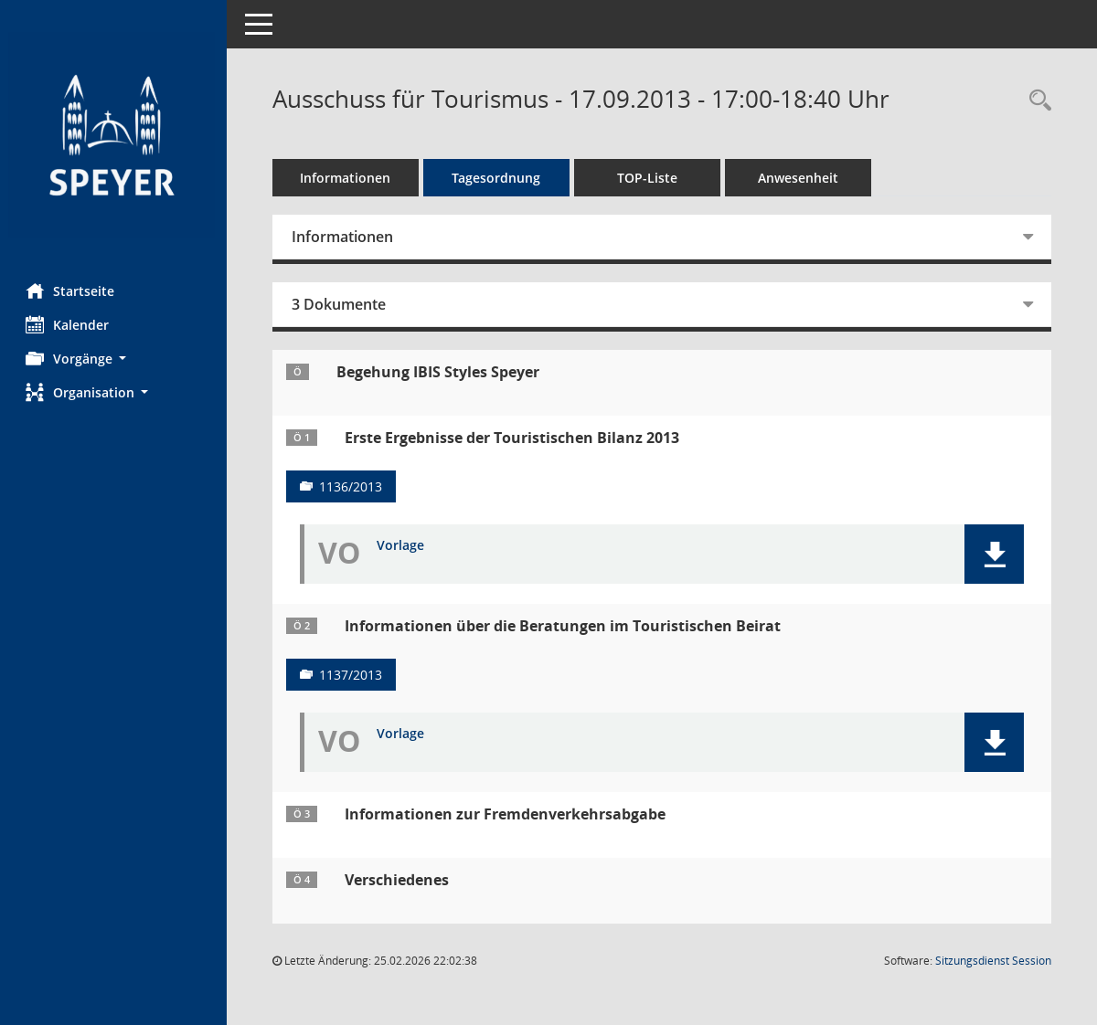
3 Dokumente (340, 304)
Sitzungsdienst (993, 960)
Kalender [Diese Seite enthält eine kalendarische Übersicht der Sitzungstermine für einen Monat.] (69, 324)
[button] (114, 358)
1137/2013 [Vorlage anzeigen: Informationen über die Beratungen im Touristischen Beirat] (352, 674)
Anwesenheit (800, 177)
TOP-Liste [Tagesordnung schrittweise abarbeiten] (649, 177)
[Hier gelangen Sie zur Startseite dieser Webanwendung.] (114, 135)
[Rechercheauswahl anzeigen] (1035, 101)
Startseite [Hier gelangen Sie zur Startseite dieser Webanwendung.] (71, 290)
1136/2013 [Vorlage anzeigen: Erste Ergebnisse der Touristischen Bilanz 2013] (352, 486)
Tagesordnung (498, 177)
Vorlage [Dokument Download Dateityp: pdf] (402, 546)
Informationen (348, 177)
